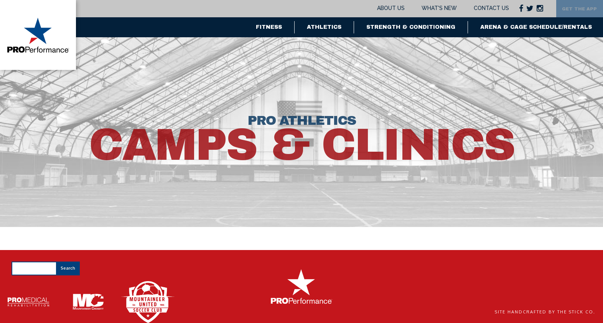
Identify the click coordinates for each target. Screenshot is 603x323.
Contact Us (478, 8)
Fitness (269, 27)
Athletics (324, 27)
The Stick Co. (576, 312)
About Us (378, 8)
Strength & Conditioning (410, 27)
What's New (426, 8)
